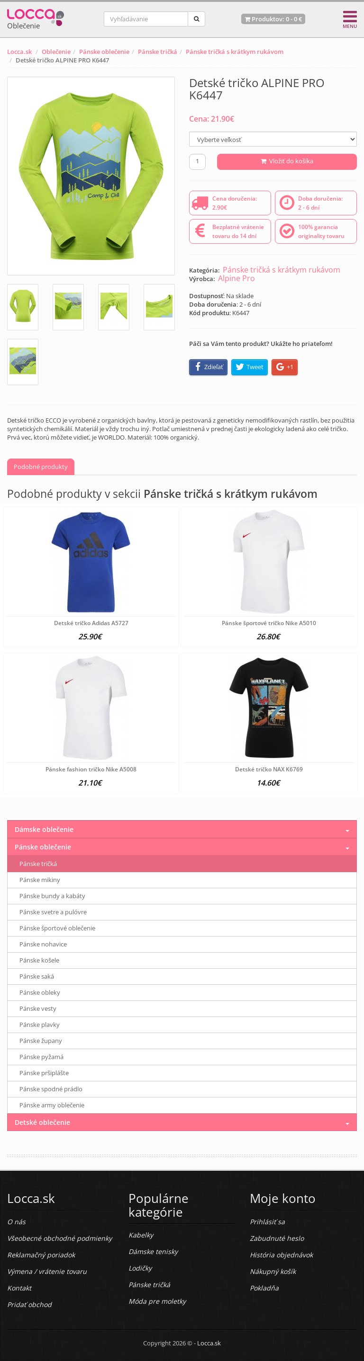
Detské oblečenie (42, 1122)
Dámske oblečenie (44, 829)
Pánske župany (40, 1040)
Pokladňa (264, 1287)
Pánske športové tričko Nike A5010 (269, 623)
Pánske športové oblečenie (57, 928)
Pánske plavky (39, 1024)
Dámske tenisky (153, 1251)
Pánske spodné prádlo (50, 1089)
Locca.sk (19, 51)
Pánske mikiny (39, 879)
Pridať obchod (29, 1304)
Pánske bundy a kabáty (52, 896)
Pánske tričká (157, 51)
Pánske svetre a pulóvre (53, 912)
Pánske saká (36, 976)
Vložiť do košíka (287, 161)
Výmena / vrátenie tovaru (47, 1271)
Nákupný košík (273, 1271)
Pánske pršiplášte (44, 1073)
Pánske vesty (37, 1008)
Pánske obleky (39, 992)
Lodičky (140, 1268)
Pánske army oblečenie (51, 1105)
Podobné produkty (41, 466)
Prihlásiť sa (267, 1221)
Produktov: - (273, 19)
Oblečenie (56, 51)
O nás (16, 1221)
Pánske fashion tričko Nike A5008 (91, 769)
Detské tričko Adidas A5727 (91, 623)
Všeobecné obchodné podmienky (59, 1238)
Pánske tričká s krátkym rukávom (234, 51)
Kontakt (19, 1287)
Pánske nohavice (43, 944)
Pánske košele (39, 960)
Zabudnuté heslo (277, 1238)
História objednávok (281, 1254)
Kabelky (140, 1234)
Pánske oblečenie (104, 51)
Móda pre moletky (157, 1301)
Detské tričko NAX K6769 (269, 769)
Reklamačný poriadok (41, 1254)
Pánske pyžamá (41, 1056)
